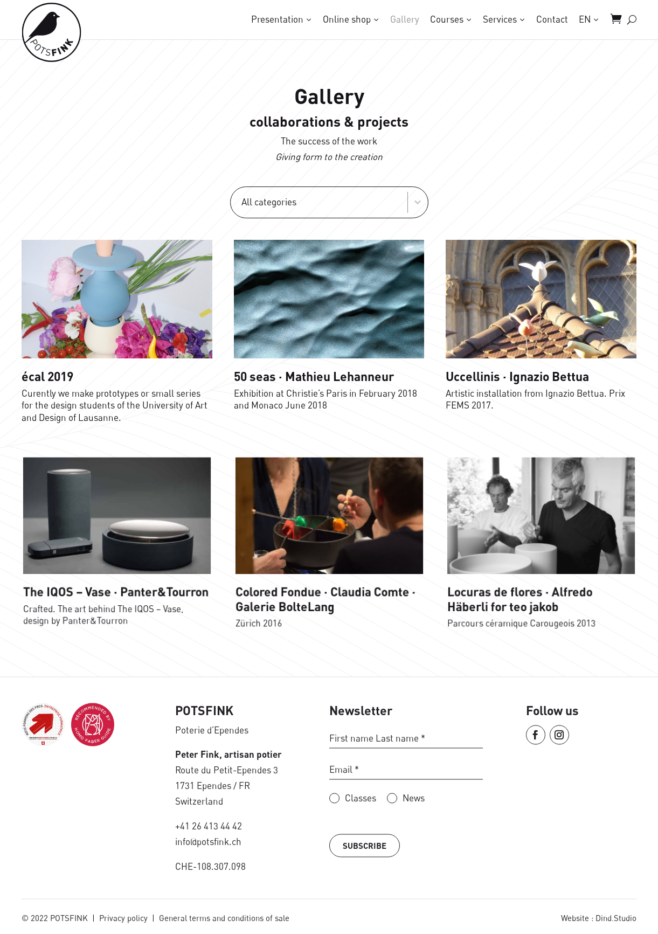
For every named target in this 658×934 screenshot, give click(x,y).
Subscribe (364, 886)
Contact (552, 18)
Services (500, 18)
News (414, 839)
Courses (446, 18)
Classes (360, 839)
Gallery (404, 18)
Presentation (277, 18)
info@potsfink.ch (208, 882)
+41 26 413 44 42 (208, 867)
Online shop (347, 18)
